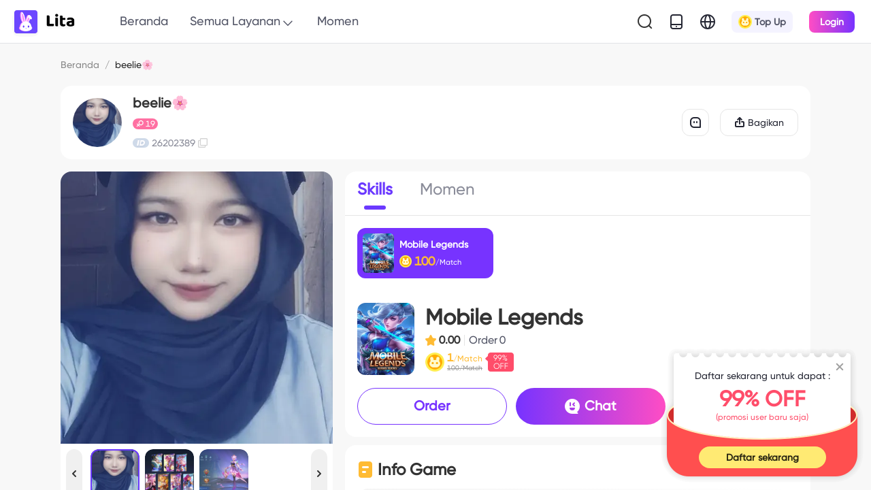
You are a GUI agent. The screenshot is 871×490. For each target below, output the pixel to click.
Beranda (144, 21)
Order (432, 405)
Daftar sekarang (762, 457)
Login (832, 21)
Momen (338, 21)
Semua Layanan (242, 22)
